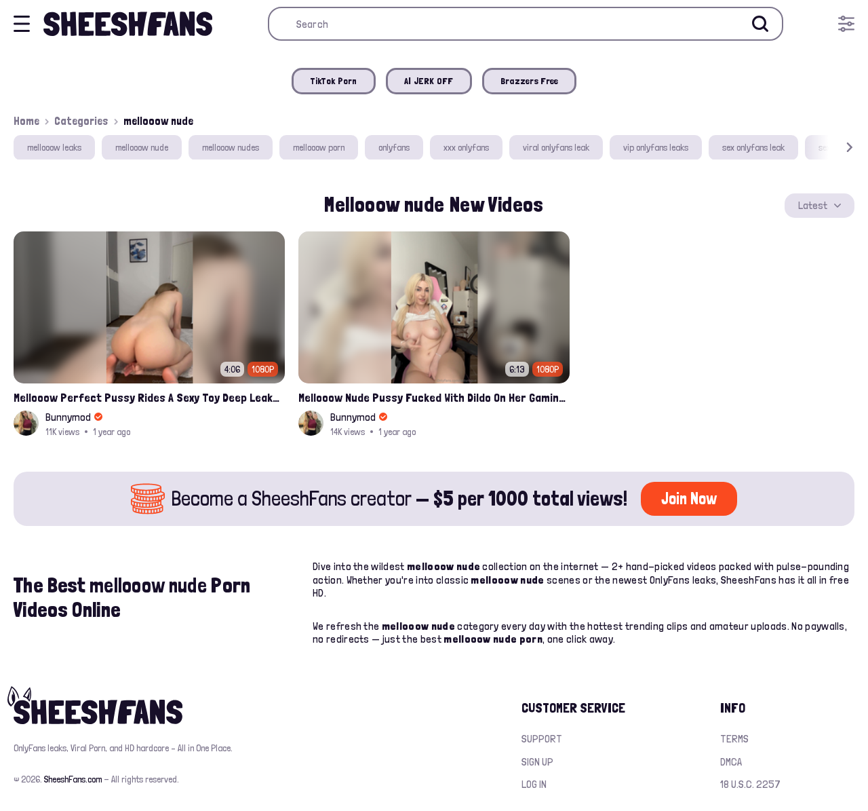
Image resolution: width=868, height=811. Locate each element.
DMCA (731, 761)
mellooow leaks (54, 147)
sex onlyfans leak (753, 147)
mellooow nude (141, 147)
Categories (81, 121)
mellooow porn (318, 147)
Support (541, 738)
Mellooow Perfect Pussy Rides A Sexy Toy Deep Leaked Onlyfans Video (149, 397)
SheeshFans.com (73, 779)
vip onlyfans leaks (655, 147)
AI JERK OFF (429, 80)
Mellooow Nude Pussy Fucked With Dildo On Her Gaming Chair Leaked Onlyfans (434, 397)
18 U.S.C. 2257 (750, 784)
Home (26, 121)
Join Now (689, 498)
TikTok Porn (333, 80)
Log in (534, 784)
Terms (734, 738)
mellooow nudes (230, 147)
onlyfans (394, 147)
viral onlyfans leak (556, 147)
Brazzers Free (529, 80)
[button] (830, 147)
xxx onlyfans (466, 147)
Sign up (537, 761)
